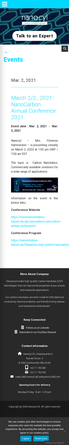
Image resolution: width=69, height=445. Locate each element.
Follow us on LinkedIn (37, 327)
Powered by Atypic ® (54, 443)
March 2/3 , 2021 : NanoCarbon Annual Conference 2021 (33, 107)
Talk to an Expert (34, 35)
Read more (41, 438)
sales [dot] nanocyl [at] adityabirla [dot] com (37, 376)
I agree (25, 438)
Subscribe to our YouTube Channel (37, 332)
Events (13, 59)
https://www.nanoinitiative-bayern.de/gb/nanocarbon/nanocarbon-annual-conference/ (36, 221)
